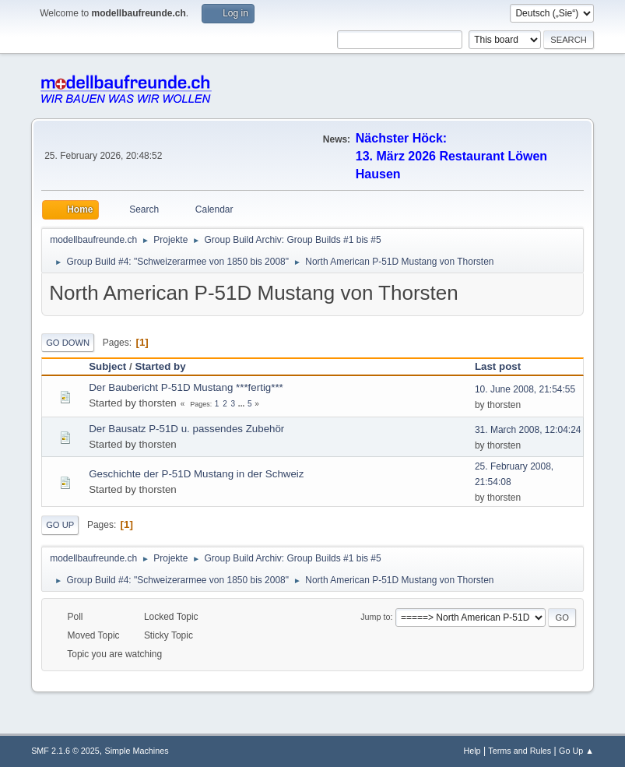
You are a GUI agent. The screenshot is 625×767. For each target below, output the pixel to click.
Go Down (68, 342)
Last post (505, 366)
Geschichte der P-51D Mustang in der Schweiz (196, 474)
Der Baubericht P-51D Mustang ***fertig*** (186, 387)
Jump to (375, 616)
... (242, 403)
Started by (160, 366)
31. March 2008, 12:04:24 (528, 429)
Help (471, 750)
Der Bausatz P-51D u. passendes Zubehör (186, 429)
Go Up (60, 525)
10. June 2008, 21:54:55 (525, 389)
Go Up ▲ (576, 750)
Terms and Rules (519, 750)
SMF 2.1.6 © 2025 (65, 750)
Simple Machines (136, 750)
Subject (107, 366)
